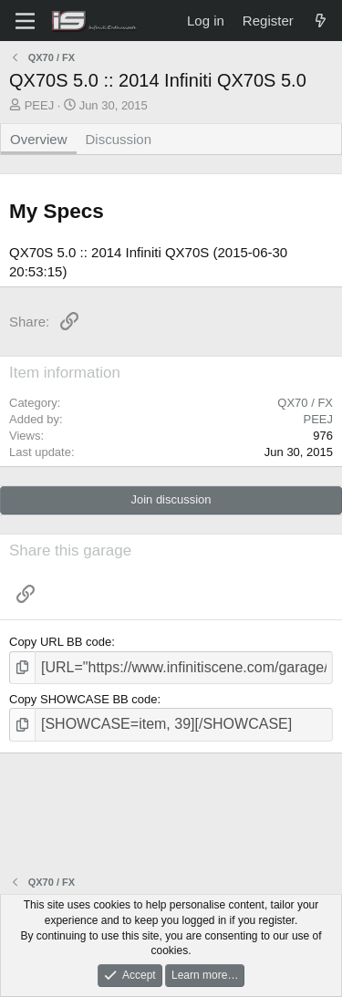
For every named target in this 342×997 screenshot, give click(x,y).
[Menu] (25, 21)
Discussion (119, 139)
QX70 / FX (305, 403)
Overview (38, 139)
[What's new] (320, 20)
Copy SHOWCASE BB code (83, 699)
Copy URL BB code (60, 642)
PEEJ (40, 105)
